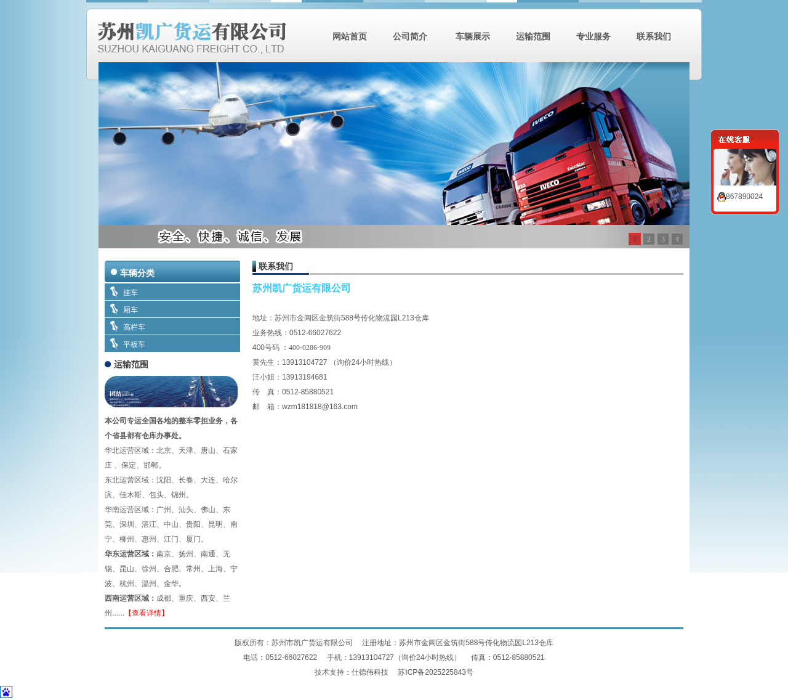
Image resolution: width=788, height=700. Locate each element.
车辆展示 (471, 36)
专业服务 (593, 36)
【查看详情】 (146, 613)
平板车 (134, 344)
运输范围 (533, 36)
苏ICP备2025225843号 (435, 672)
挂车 (130, 292)
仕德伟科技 (371, 672)
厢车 (130, 310)
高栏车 (134, 327)
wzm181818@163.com (320, 406)
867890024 (740, 196)
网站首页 (349, 36)
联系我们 (654, 36)
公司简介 (410, 36)
